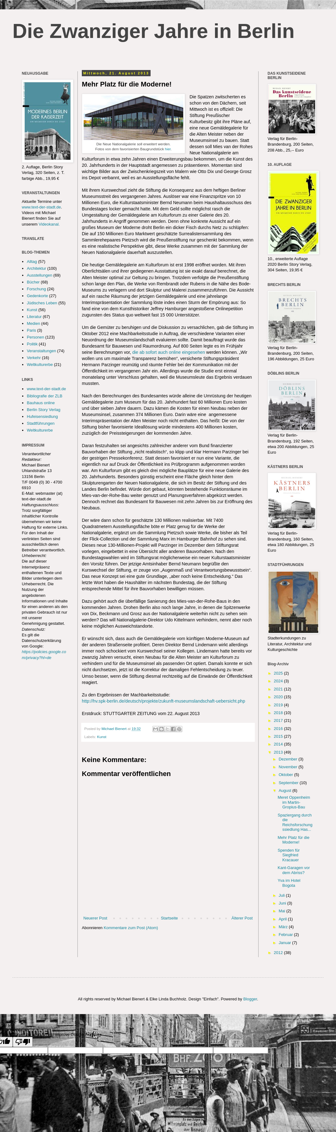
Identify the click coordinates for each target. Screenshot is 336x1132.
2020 (279, 697)
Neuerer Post (95, 918)
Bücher (33, 282)
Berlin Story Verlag (43, 409)
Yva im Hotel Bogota (289, 883)
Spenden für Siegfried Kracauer (289, 855)
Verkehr (34, 357)
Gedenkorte (37, 295)
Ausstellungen (39, 275)
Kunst (101, 737)
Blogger (250, 999)
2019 (279, 705)
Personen (35, 337)
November (289, 767)
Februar (286, 934)
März (284, 926)
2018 (279, 712)
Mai (283, 911)
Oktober (286, 774)
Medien (33, 323)
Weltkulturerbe (40, 364)
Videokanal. (49, 224)
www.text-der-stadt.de (41, 207)
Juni (283, 903)
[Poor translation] (23, 1042)
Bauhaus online (41, 402)
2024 (279, 681)
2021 (279, 689)
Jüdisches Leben (42, 303)
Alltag (32, 261)
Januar (285, 942)
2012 (279, 952)
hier (167, 149)
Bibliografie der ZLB (44, 396)
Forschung (36, 289)
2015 (279, 736)
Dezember (289, 759)
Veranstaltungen (41, 350)
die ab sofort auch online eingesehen (168, 352)
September (289, 782)
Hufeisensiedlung (42, 416)
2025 (279, 673)
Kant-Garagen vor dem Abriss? (294, 870)
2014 (279, 744)
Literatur (34, 316)
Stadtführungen (40, 423)
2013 (279, 752)
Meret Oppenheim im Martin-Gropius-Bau (294, 802)
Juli (282, 895)
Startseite (169, 918)
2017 (279, 720)
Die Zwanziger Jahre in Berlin (153, 31)
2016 (279, 728)
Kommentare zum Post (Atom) (131, 927)
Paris (31, 330)
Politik (32, 344)
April (283, 919)
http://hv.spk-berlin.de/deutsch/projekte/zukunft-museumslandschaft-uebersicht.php (163, 701)
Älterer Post (242, 918)
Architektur (36, 268)
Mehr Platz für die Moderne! (293, 840)
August (285, 790)
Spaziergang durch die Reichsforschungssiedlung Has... (295, 822)
